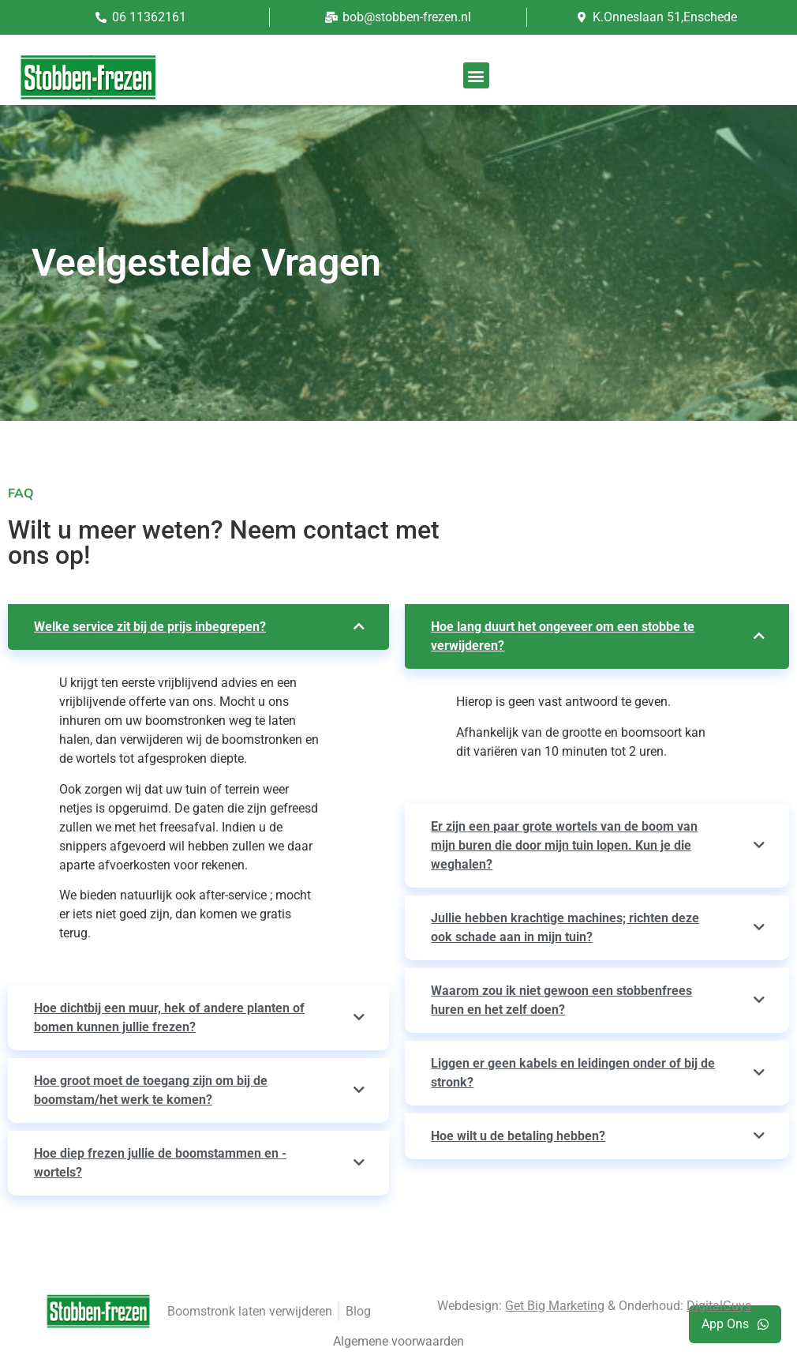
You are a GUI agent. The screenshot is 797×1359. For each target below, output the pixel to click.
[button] (476, 75)
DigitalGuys (719, 1305)
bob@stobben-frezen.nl (406, 16)
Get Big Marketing (554, 1305)
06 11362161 (149, 16)
